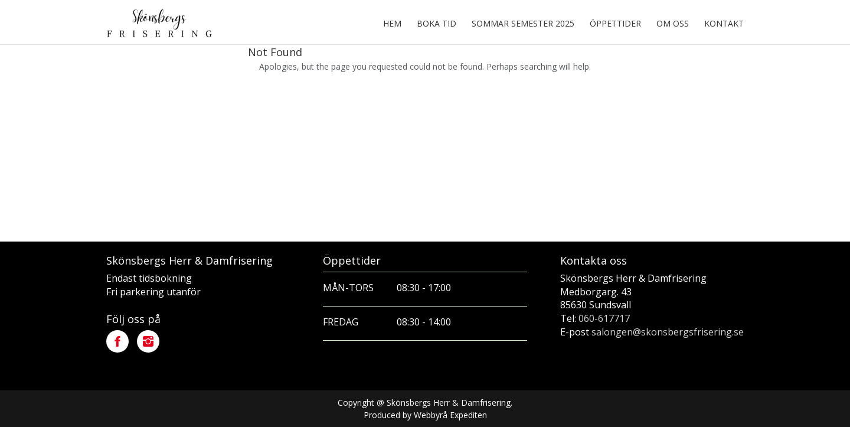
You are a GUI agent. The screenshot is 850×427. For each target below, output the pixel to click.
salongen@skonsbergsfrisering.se (667, 331)
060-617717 (604, 318)
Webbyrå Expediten (450, 415)
